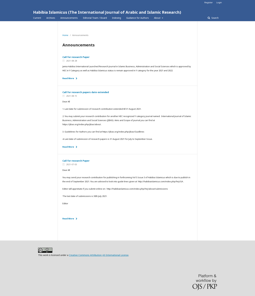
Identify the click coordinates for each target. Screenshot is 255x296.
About (157, 17)
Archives (50, 17)
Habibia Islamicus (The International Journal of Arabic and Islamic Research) (107, 12)
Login (219, 2)
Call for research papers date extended (85, 92)
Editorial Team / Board (95, 17)
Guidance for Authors (137, 17)
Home (65, 35)
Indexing (116, 17)
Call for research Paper (75, 57)
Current (37, 17)
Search (215, 17)
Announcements (69, 17)
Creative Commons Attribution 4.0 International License (98, 255)
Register (208, 2)
